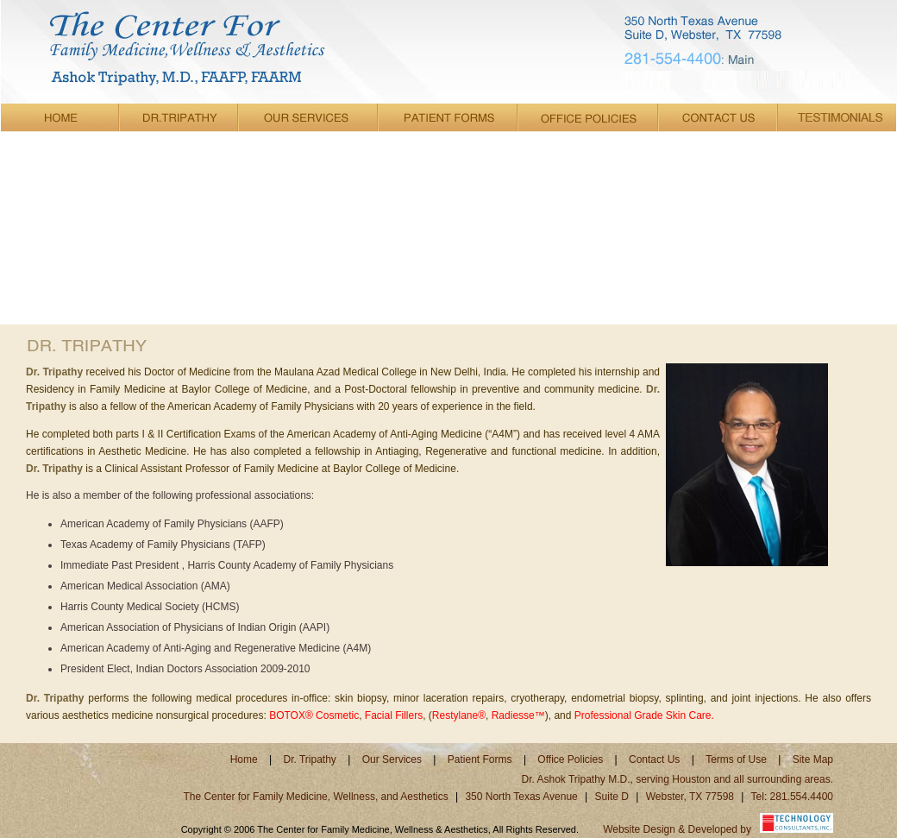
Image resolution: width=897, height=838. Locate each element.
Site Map (813, 759)
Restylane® (459, 715)
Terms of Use (736, 759)
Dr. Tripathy (312, 759)
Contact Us (654, 759)
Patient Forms (480, 759)
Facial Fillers (394, 715)
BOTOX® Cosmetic (314, 715)
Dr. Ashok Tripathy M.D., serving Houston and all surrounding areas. (677, 779)
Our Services (392, 759)
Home (244, 759)
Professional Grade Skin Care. (644, 715)
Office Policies (571, 759)
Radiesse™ (518, 715)
